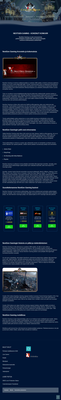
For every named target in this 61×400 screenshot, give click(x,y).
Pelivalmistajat (7, 368)
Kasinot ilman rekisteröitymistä (14, 16)
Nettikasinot (29, 16)
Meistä (11, 390)
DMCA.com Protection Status (11, 380)
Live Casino (6, 354)
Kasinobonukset (41, 16)
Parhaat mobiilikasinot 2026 (10, 351)
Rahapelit (52, 16)
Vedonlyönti (6, 371)
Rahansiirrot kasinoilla (9, 364)
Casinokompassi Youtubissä (10, 384)
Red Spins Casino (23, 208)
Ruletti (4, 358)
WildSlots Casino (37, 208)
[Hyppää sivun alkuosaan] (58, 397)
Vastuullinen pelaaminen (20, 390)
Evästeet (6, 390)
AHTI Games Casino (9, 208)
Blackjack (5, 361)
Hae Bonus (9, 227)
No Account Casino (52, 208)
